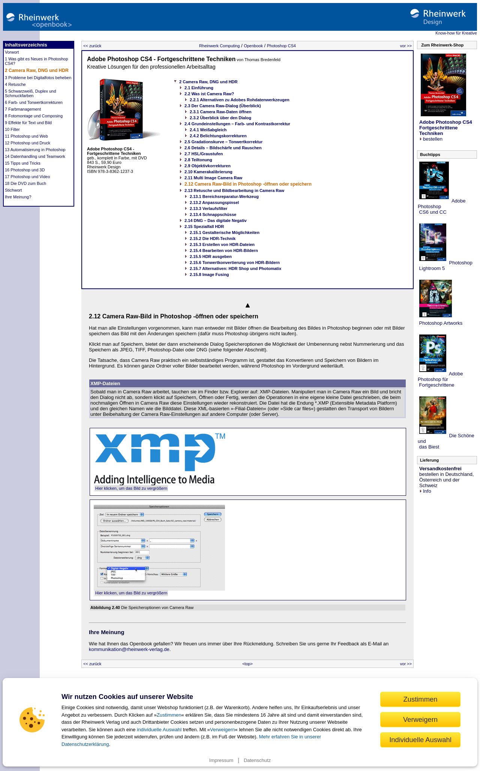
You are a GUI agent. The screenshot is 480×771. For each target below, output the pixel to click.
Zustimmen (169, 715)
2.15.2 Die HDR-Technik (213, 238)
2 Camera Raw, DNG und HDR (37, 70)
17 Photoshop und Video (27, 176)
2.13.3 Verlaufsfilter (208, 208)
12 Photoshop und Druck (27, 143)
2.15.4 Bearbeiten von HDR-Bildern (224, 250)
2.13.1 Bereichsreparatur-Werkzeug (224, 196)
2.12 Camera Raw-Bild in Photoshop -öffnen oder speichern (248, 184)
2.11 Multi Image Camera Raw (213, 178)
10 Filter (12, 129)
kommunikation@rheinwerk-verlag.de (129, 649)
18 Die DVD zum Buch (25, 183)
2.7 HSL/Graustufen (203, 154)
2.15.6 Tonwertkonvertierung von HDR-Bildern (235, 262)
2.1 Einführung (198, 88)
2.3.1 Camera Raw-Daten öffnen (220, 112)
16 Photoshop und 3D (25, 170)
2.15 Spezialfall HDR (204, 226)
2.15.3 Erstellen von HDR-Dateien (222, 244)
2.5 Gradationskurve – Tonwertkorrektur (223, 142)
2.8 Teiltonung (198, 160)
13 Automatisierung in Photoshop (35, 149)
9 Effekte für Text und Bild (28, 122)
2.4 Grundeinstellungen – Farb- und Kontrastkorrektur (237, 124)
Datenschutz (257, 760)
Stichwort (13, 190)
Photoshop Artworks (440, 323)
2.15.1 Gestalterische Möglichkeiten (225, 232)
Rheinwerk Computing (219, 46)
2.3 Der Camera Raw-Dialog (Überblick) (222, 106)
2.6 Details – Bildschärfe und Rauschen (222, 148)
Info (425, 491)
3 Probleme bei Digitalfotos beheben (38, 77)
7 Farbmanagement (23, 109)
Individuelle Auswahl (420, 740)
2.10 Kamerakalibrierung (208, 172)
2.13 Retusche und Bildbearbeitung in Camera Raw (234, 190)
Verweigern (222, 729)
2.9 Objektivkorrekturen (207, 166)
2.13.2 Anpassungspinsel (214, 202)
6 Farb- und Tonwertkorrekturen (34, 102)
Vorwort (12, 52)
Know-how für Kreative (456, 33)
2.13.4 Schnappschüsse (213, 214)
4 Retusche (15, 84)
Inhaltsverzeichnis (26, 45)
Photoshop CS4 (281, 46)
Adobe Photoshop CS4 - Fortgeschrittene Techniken (161, 59)
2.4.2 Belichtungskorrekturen (218, 136)
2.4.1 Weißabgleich (208, 130)
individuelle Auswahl (159, 729)
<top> (247, 664)
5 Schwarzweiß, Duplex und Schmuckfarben (30, 93)
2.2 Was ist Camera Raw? (209, 94)
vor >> (406, 46)
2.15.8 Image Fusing (209, 274)
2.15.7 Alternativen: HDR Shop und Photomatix (235, 268)
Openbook (253, 46)
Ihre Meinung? (18, 197)
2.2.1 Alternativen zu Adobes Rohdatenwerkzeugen (240, 100)
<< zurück (92, 46)
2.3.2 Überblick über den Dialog (220, 118)
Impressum (221, 760)
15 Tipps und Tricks (22, 163)
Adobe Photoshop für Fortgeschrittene (440, 379)
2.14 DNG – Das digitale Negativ (215, 220)
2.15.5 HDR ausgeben (211, 256)
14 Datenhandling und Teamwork (35, 156)
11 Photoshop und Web (26, 136)
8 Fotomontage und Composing (34, 116)
